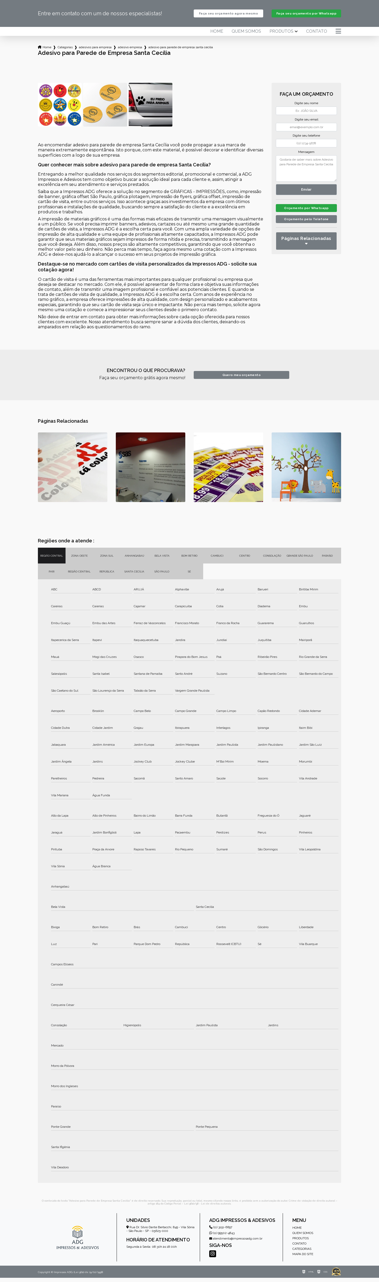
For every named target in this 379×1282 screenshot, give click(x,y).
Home (216, 35)
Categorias (65, 51)
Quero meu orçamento (241, 379)
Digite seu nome (306, 107)
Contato (316, 35)
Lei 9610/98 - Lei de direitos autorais (207, 1207)
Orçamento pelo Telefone (306, 225)
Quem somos (246, 35)
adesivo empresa (130, 51)
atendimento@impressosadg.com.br (235, 1243)
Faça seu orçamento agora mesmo (228, 16)
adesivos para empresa (95, 51)
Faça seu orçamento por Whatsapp (306, 16)
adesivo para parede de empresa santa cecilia (180, 51)
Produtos (281, 35)
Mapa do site (302, 1258)
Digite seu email (306, 124)
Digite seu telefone (306, 140)
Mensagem (306, 156)
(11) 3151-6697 (220, 1231)
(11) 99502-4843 (222, 1237)
